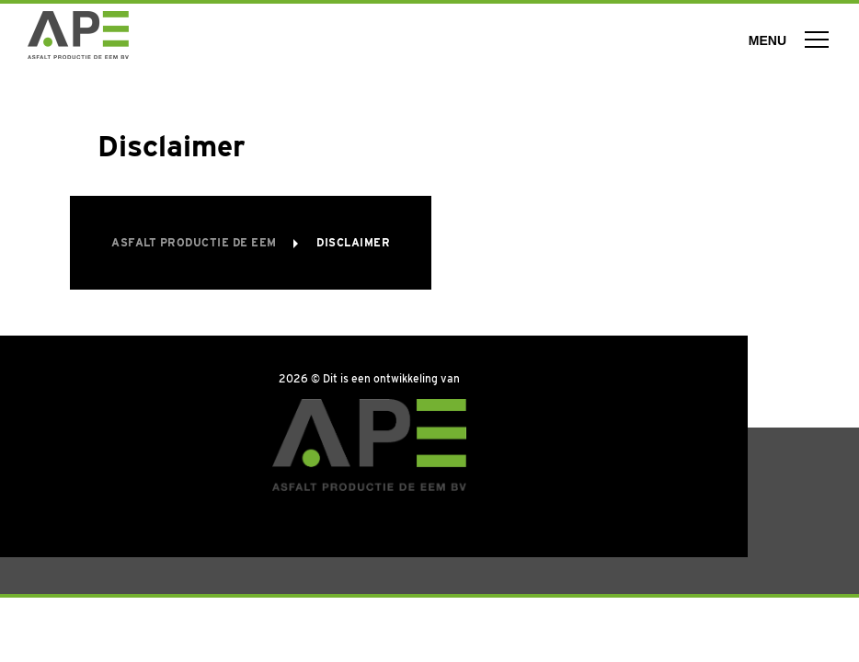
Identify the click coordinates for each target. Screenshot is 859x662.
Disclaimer (353, 242)
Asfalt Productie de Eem (195, 242)
